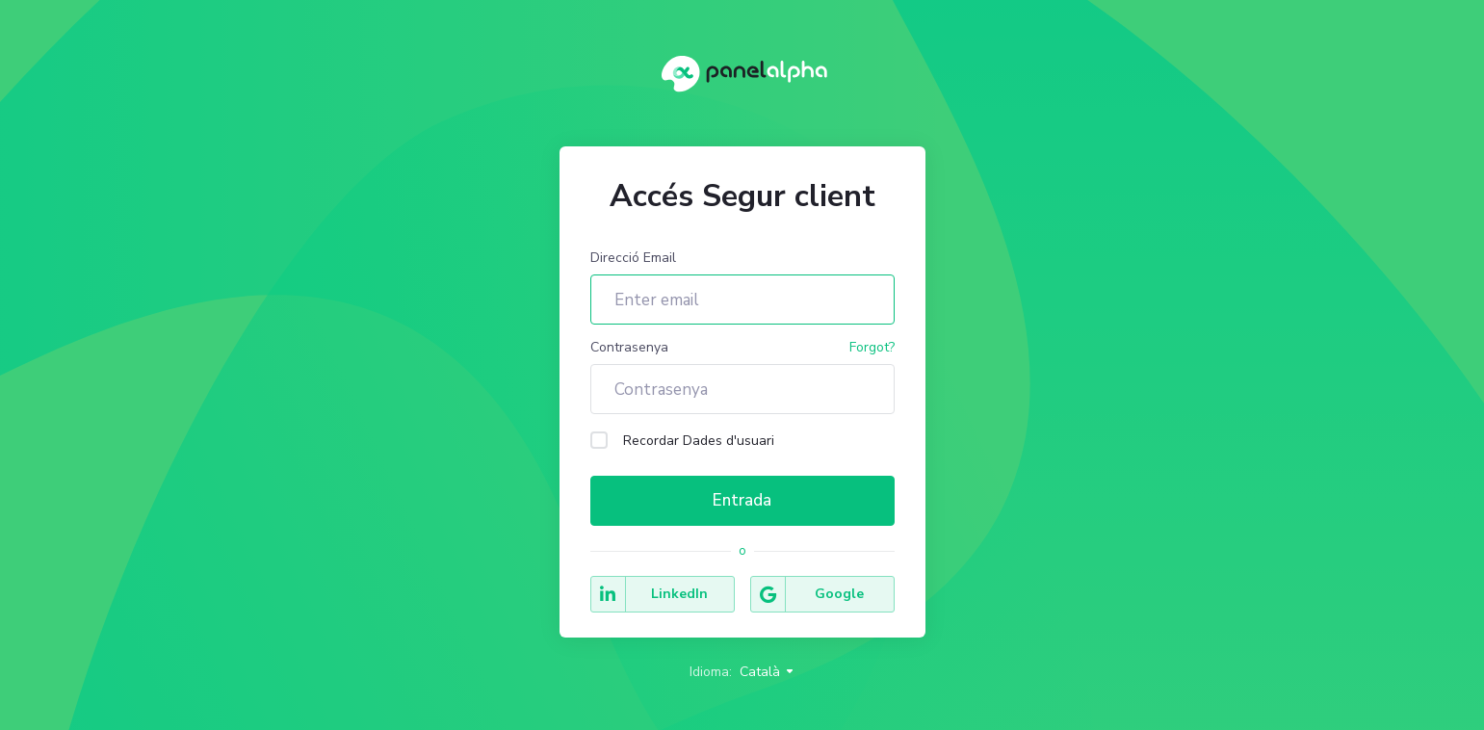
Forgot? (872, 347)
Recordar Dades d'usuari (682, 440)
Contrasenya (629, 347)
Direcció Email (633, 257)
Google (807, 594)
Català (767, 672)
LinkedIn (649, 594)
